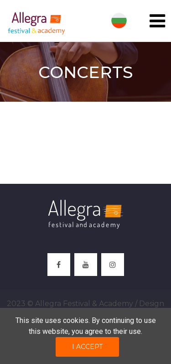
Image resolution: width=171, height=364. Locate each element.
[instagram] (112, 264)
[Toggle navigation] (157, 21)
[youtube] (85, 264)
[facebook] (58, 264)
